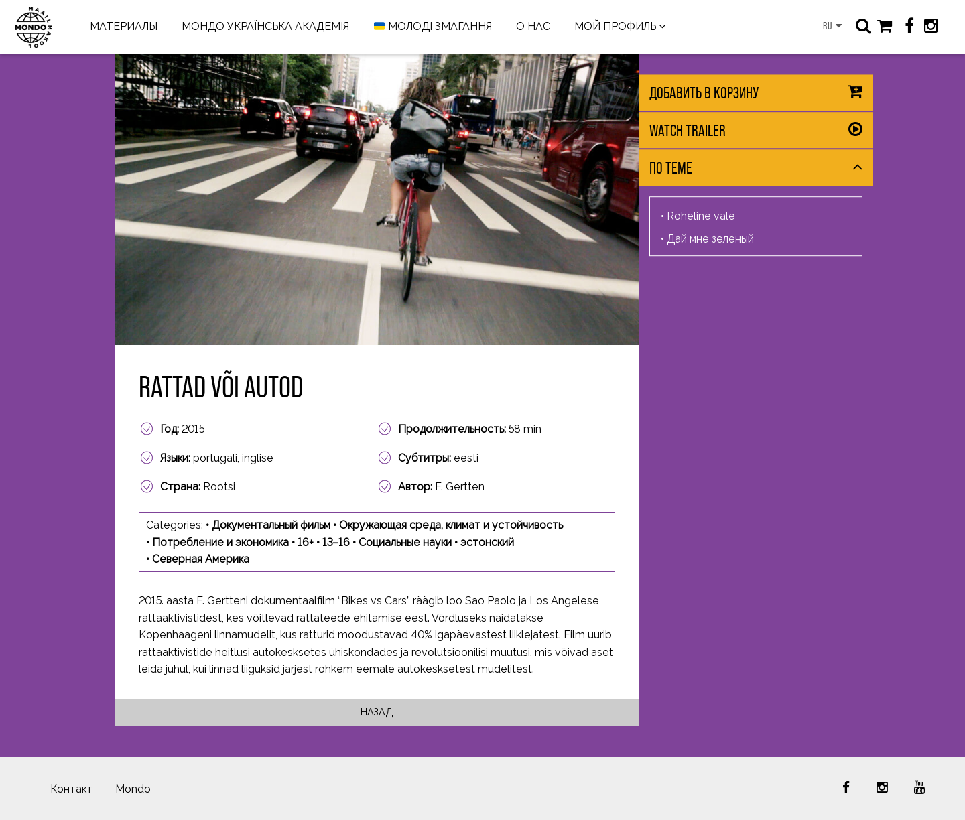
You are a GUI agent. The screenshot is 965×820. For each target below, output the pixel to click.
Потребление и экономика (220, 542)
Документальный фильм (271, 525)
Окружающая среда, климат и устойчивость (451, 525)
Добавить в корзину (704, 93)
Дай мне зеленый (710, 238)
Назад (377, 712)
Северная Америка (200, 559)
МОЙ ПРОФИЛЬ (615, 26)
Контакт (71, 788)
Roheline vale (701, 216)
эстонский (487, 542)
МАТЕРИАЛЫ (123, 26)
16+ (306, 542)
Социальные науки (405, 542)
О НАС (533, 26)
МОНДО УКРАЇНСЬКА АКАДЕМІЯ (265, 26)
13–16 (336, 542)
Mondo (133, 788)
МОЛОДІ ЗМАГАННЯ (433, 27)
